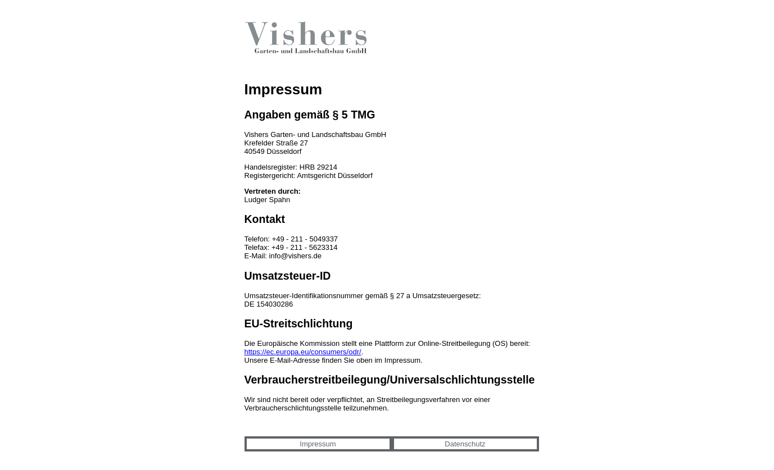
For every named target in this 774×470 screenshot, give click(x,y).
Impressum (318, 444)
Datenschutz (465, 444)
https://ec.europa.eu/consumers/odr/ (303, 352)
